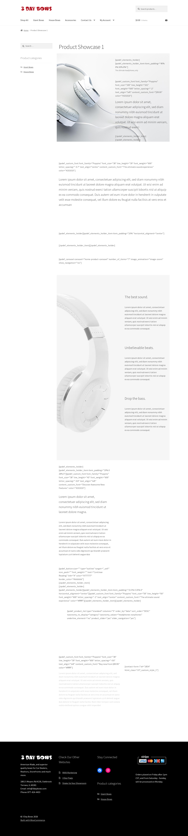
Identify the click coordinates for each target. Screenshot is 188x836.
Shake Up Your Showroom (74, 783)
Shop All (24, 20)
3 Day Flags (67, 778)
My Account (105, 20)
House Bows (54, 20)
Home (26, 30)
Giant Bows (38, 20)
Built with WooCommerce (32, 820)
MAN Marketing (69, 772)
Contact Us (86, 20)
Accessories (70, 20)
